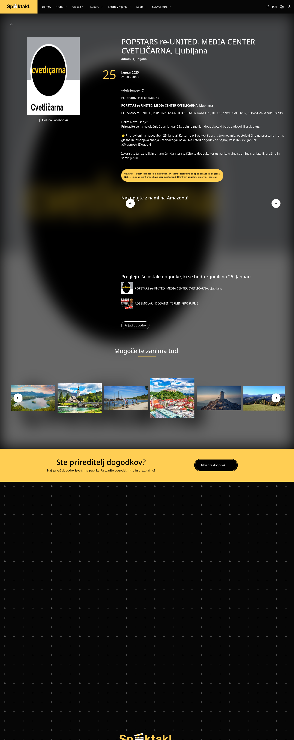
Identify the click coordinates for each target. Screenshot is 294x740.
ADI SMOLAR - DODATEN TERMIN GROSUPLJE (166, 303)
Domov (46, 6)
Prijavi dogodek (135, 325)
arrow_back (11, 25)
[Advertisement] (203, 238)
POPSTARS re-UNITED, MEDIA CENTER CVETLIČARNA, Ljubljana (178, 288)
